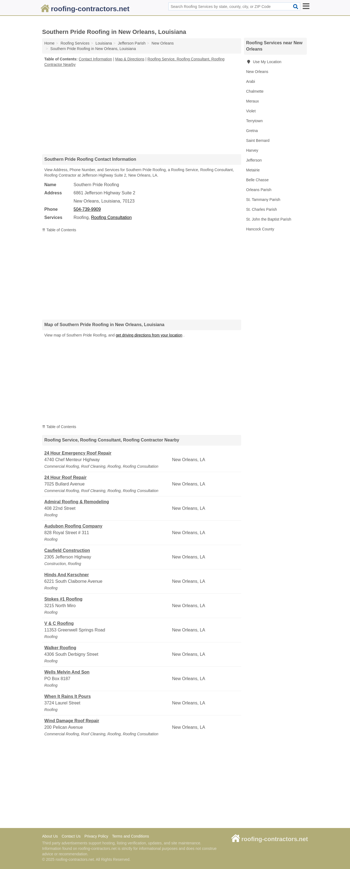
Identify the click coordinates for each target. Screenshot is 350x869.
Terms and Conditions (130, 836)
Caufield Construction (67, 550)
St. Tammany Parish (263, 199)
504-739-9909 (87, 209)
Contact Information (95, 59)
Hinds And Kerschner (66, 574)
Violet (251, 111)
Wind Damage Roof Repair (71, 720)
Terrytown (254, 121)
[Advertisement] (141, 110)
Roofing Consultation (111, 217)
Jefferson (254, 160)
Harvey (252, 150)
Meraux (252, 101)
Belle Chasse (257, 180)
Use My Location (263, 62)
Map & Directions (129, 59)
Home (49, 43)
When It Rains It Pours (67, 696)
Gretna (252, 130)
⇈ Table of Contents (59, 230)
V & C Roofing (59, 623)
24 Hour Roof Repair (65, 477)
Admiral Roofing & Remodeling (76, 501)
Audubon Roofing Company (73, 526)
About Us (50, 836)
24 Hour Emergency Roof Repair (77, 453)
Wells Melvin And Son (66, 672)
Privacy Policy (96, 836)
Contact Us (71, 836)
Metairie (253, 170)
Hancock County (260, 229)
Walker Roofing (60, 647)
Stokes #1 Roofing (63, 599)
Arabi (250, 81)
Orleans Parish (259, 190)
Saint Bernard (258, 140)
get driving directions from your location (149, 335)
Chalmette (255, 91)
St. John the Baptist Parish (268, 219)
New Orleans (257, 71)
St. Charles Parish (261, 209)
